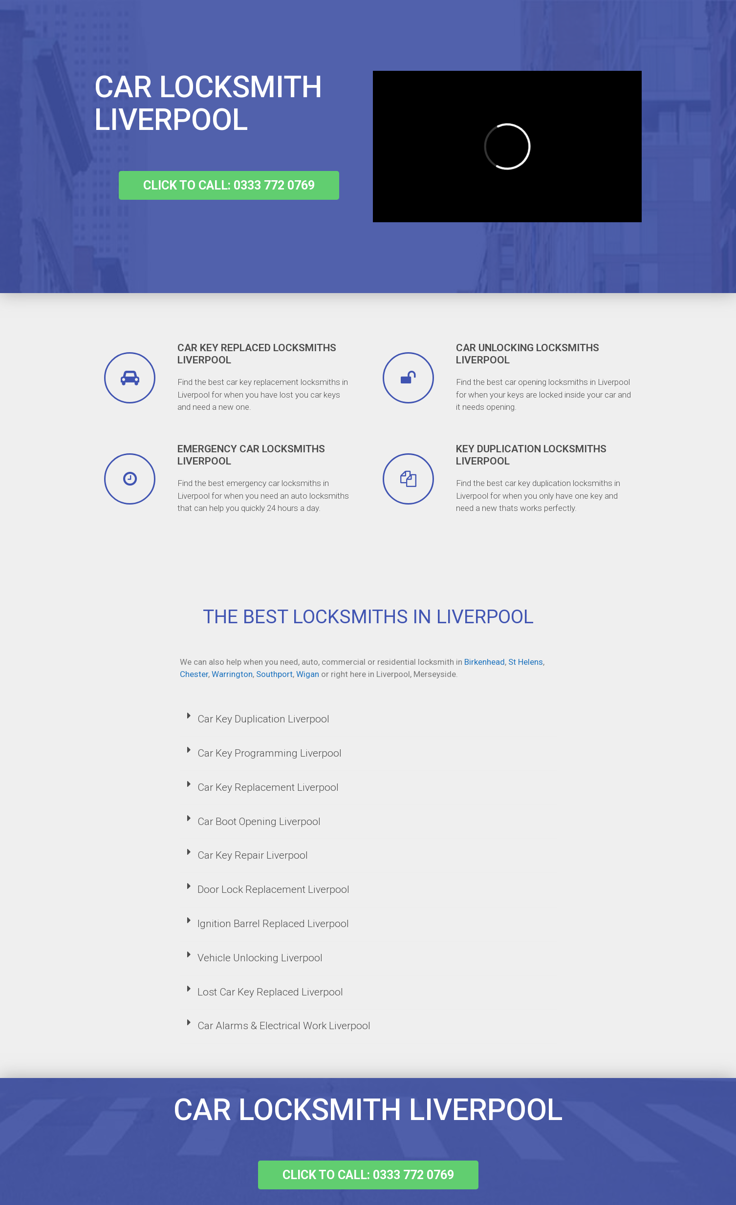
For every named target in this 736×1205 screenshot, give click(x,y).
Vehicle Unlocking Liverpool (260, 958)
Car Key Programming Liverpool (269, 753)
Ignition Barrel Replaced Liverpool (273, 924)
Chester (194, 674)
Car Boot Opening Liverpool (259, 821)
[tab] (368, 720)
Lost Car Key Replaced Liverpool (270, 992)
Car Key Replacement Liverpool (268, 787)
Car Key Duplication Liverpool (263, 719)
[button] (229, 185)
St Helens (525, 662)
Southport (274, 674)
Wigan (307, 674)
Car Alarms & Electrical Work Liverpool (283, 1026)
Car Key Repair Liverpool (252, 855)
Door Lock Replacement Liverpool (273, 889)
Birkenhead (484, 662)
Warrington (232, 674)
